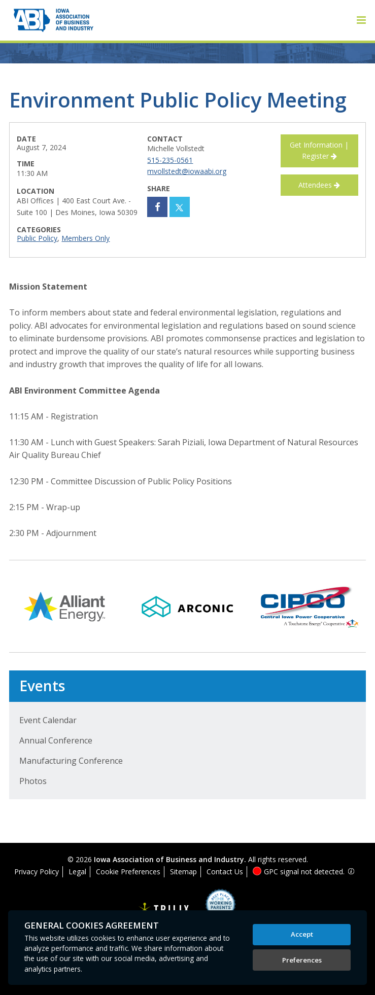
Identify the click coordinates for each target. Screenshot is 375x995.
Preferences (302, 960)
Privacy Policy (36, 871)
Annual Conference (55, 740)
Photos (33, 781)
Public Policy (37, 238)
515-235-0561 (170, 160)
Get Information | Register (319, 150)
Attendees (319, 185)
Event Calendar (48, 720)
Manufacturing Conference (71, 760)
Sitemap (183, 871)
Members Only (85, 238)
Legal (77, 871)
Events (42, 685)
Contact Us (225, 871)
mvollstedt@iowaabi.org (186, 171)
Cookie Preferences (128, 871)
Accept (302, 934)
